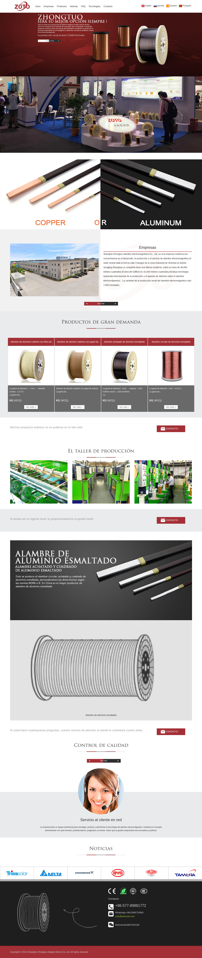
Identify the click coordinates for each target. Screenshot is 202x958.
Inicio (38, 6)
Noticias (74, 6)
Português (185, 6)
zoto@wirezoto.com (125, 916)
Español (171, 6)
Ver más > (31, 407)
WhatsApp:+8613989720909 (129, 912)
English (146, 6)
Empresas (49, 6)
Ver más (100, 303)
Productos (62, 6)
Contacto (108, 6)
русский (159, 6)
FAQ (83, 6)
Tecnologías (94, 6)
